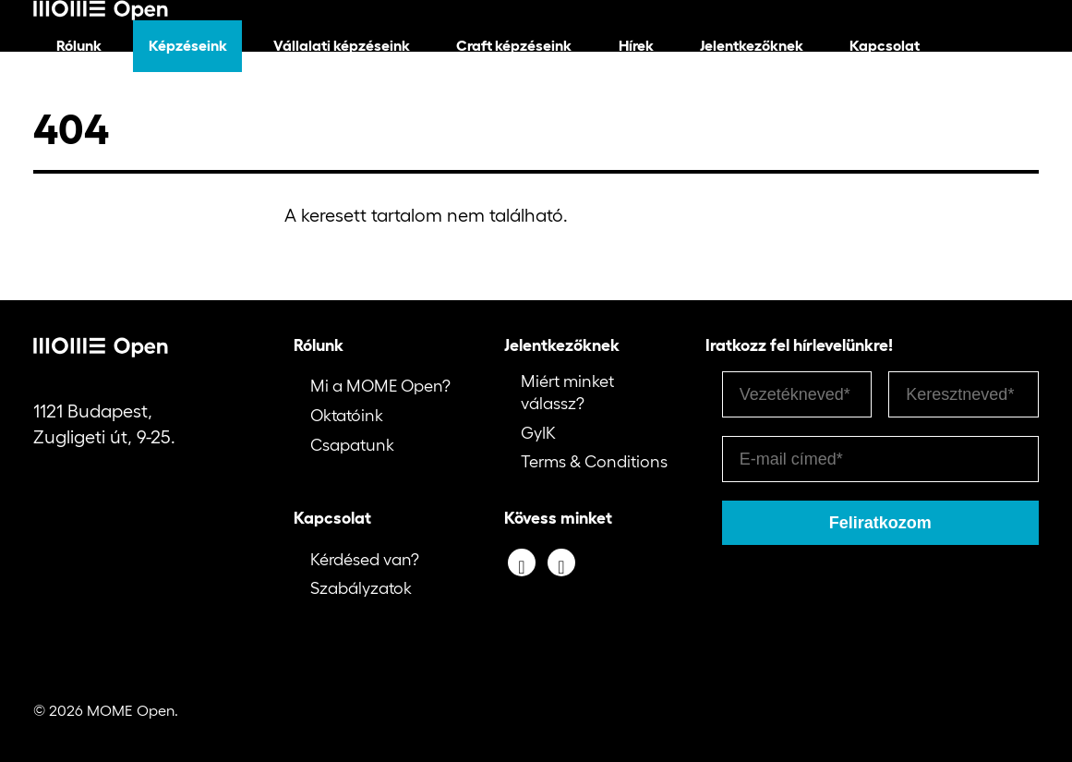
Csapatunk (352, 445)
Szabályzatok (361, 588)
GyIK (538, 433)
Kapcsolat (884, 45)
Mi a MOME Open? (380, 386)
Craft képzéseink (514, 45)
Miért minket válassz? (567, 392)
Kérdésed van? (364, 559)
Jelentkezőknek (751, 45)
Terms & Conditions (594, 462)
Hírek (636, 45)
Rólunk (79, 45)
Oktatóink (346, 415)
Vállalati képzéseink (341, 45)
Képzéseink (188, 45)
